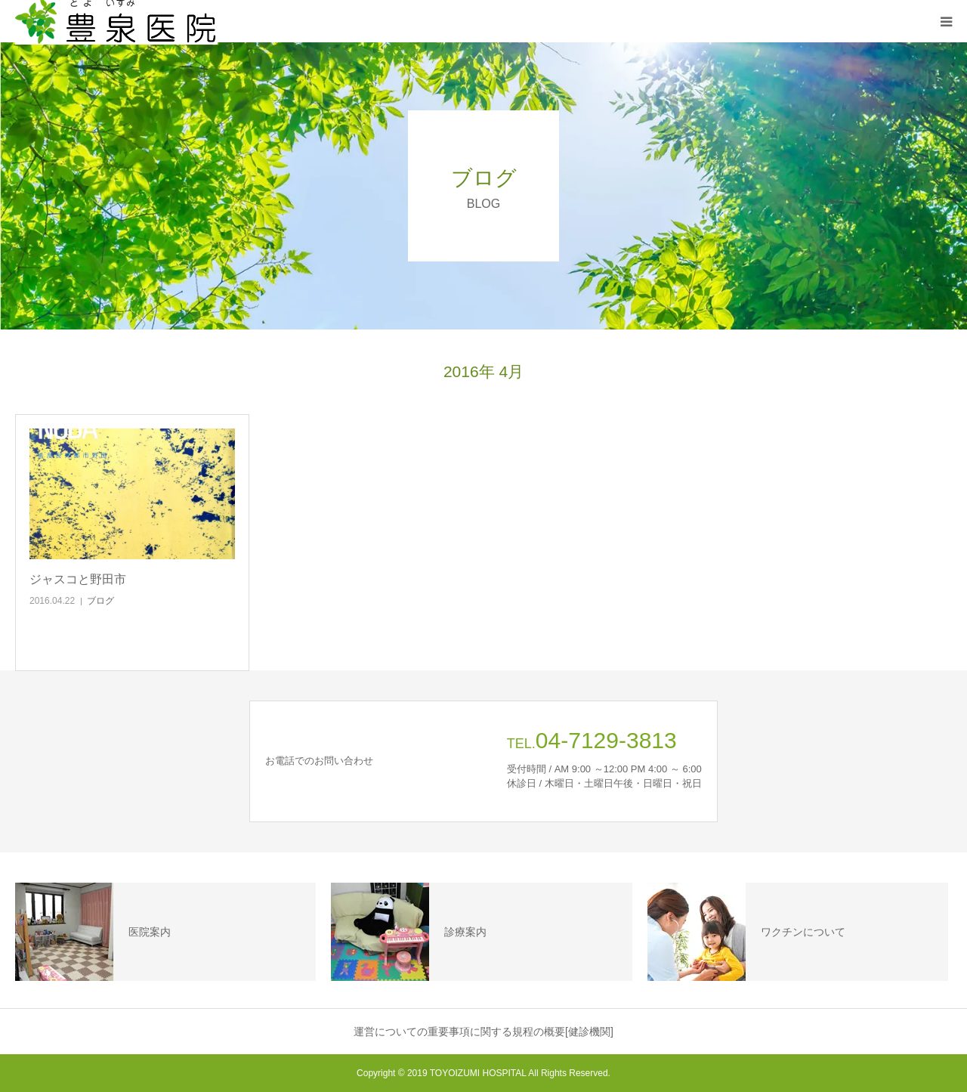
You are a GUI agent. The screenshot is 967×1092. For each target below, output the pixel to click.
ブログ (100, 600)
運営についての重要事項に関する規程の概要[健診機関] (483, 1031)
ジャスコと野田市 (77, 579)
